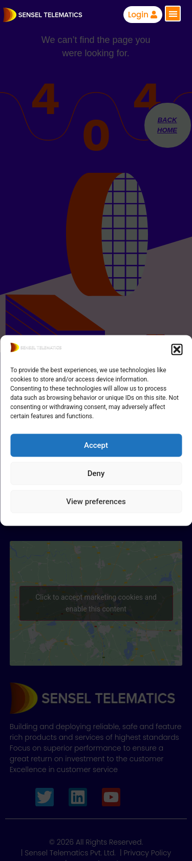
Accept (96, 445)
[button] (177, 349)
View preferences (95, 501)
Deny (96, 473)
